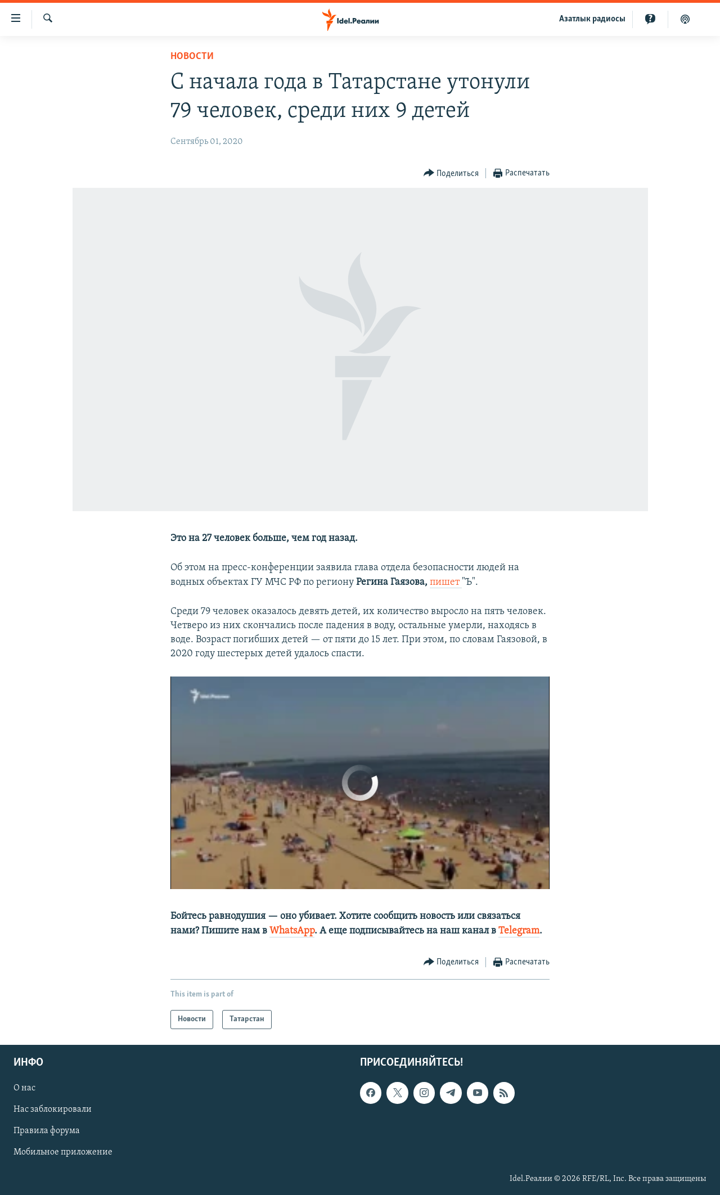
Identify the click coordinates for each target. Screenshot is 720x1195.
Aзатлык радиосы (592, 19)
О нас (24, 1088)
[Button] (451, 173)
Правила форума (47, 1130)
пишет (446, 582)
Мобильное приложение (63, 1152)
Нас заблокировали (53, 1109)
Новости (192, 56)
